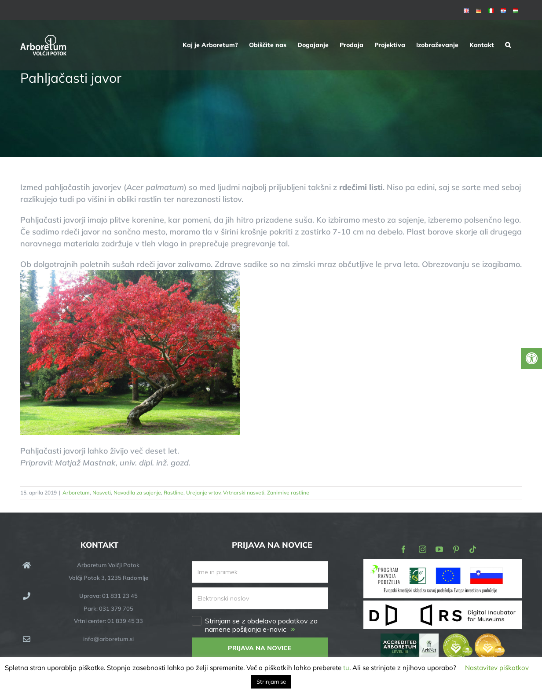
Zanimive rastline (288, 492)
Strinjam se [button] (271, 681)
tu (346, 667)
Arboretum (76, 492)
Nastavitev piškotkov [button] (497, 667)
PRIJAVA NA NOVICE (260, 648)
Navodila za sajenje (137, 492)
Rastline (173, 492)
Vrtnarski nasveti (243, 492)
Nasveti (101, 492)
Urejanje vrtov (203, 492)
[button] (508, 45)
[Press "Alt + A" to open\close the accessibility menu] (531, 358)
